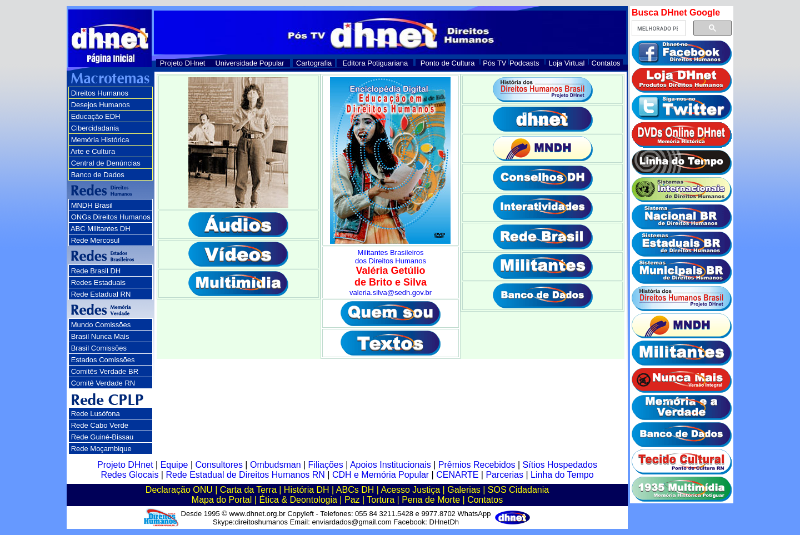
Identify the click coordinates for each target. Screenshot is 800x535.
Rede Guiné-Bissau (102, 437)
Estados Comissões (103, 360)
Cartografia (314, 63)
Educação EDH (96, 116)
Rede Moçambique (101, 448)
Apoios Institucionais (390, 464)
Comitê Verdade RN (103, 383)
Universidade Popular (249, 63)
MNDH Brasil (92, 205)
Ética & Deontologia (298, 499)
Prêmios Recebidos (477, 464)
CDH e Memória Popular (380, 474)
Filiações (325, 464)
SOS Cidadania (518, 489)
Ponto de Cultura (448, 63)
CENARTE (457, 474)
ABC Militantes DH (101, 228)
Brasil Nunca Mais (100, 336)
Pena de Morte (431, 499)
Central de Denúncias (106, 163)
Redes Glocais (129, 474)
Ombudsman (275, 464)
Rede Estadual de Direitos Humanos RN (245, 474)
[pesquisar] (657, 28)
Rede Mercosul (95, 240)
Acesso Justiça (410, 489)
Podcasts (524, 63)
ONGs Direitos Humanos (111, 217)
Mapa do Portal (222, 499)
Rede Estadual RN (101, 294)
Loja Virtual (567, 63)
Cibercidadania (95, 128)
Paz (352, 499)
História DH (306, 489)
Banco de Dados (97, 175)
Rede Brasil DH (96, 271)
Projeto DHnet (183, 63)
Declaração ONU (179, 489)
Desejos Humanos (100, 105)
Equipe (174, 464)
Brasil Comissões (99, 348)
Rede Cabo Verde (99, 425)
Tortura (380, 499)
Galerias (464, 489)
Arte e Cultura (93, 151)
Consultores (219, 464)
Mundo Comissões (101, 325)
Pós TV (494, 63)
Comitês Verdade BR (104, 371)
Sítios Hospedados (560, 464)
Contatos (606, 63)
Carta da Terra (248, 489)
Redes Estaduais (98, 282)
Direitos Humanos (99, 93)
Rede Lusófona (95, 413)
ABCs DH (355, 489)
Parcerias (504, 474)
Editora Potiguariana (375, 63)
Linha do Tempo (562, 474)
